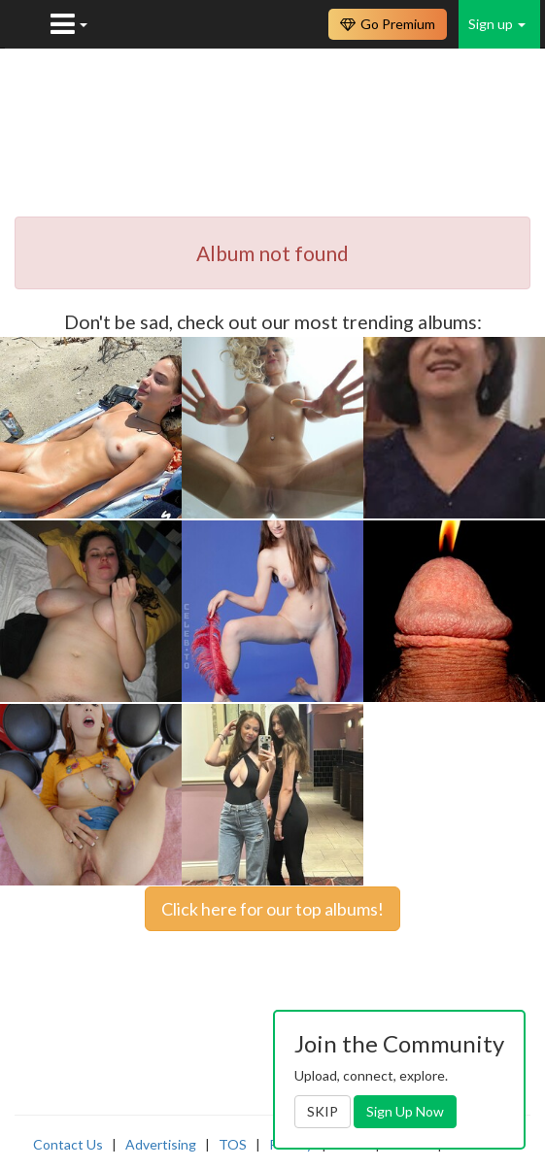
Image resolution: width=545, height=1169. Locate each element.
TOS (233, 1144)
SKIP (322, 1111)
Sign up (497, 24)
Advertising (160, 1144)
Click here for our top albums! (272, 908)
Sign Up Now (405, 1111)
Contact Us (68, 1144)
